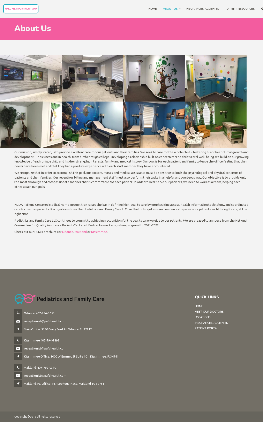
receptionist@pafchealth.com (45, 321)
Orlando (67, 232)
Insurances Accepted (202, 9)
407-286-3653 (45, 313)
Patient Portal (206, 328)
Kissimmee (99, 232)
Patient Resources (240, 9)
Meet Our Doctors (209, 312)
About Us (170, 9)
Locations (203, 317)
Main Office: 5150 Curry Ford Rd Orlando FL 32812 (58, 329)
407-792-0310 (46, 367)
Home (153, 9)
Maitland (81, 232)
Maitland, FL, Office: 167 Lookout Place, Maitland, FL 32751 (64, 383)
